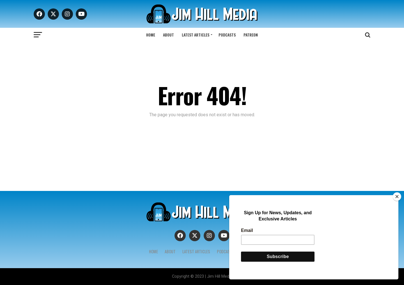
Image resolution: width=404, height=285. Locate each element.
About (168, 35)
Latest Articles (195, 35)
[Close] (397, 196)
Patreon (251, 35)
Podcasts (227, 35)
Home (150, 35)
